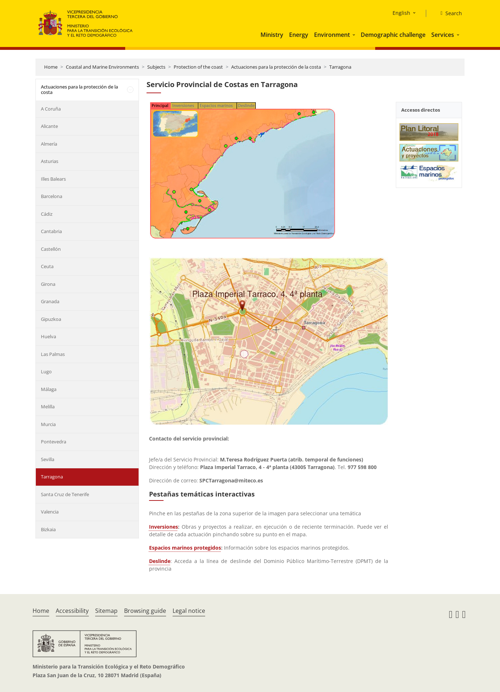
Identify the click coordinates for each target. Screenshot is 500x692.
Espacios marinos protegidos (185, 547)
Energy (298, 35)
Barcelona (51, 196)
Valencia (50, 511)
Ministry (271, 35)
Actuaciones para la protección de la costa (276, 67)
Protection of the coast (198, 67)
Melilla (48, 406)
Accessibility (72, 611)
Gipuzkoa (51, 319)
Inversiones (163, 526)
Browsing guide (145, 611)
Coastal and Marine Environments (102, 67)
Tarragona (340, 67)
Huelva (48, 336)
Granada (50, 301)
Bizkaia (48, 529)
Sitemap (106, 611)
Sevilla (47, 459)
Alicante (49, 126)
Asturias (49, 161)
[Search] (448, 13)
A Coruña (51, 109)
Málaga (48, 389)
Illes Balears (53, 179)
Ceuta (47, 266)
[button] (354, 34)
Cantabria (51, 231)
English (401, 12)
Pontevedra (53, 441)
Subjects (156, 67)
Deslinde (159, 561)
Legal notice (189, 611)
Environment (332, 35)
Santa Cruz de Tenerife (65, 494)
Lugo (46, 371)
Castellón (51, 249)
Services (442, 35)
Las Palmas (53, 354)
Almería (49, 144)
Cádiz (46, 214)
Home (51, 67)
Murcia (48, 424)
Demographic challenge (393, 35)
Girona (48, 284)
